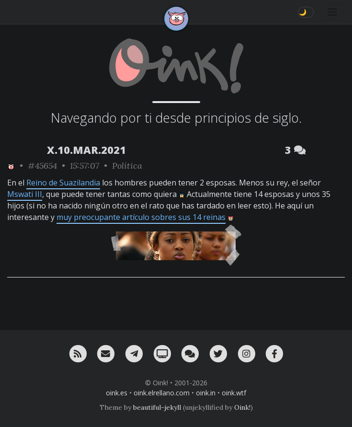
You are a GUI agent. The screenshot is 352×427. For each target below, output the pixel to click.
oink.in (206, 392)
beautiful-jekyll (157, 407)
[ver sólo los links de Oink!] (11, 165)
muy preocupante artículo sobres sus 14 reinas (141, 217)
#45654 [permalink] (42, 165)
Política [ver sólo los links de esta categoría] (127, 165)
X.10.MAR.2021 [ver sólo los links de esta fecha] (86, 150)
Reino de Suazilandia (63, 182)
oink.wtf (234, 392)
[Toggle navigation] (332, 12)
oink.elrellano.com (162, 392)
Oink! (242, 407)
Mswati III (24, 194)
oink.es (116, 392)
